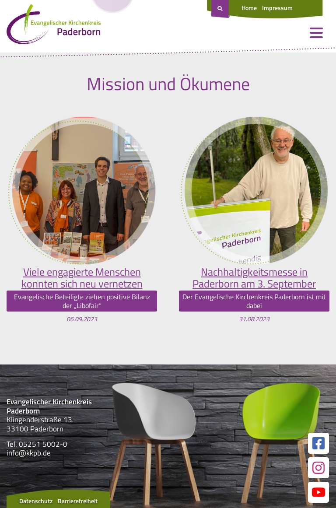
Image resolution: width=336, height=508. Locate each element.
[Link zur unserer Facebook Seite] (318, 443)
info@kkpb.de (29, 453)
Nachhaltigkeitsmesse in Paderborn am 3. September (254, 277)
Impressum (277, 7)
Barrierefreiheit (78, 500)
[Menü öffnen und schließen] (316, 32)
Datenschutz (35, 500)
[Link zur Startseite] (54, 26)
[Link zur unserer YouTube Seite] (318, 492)
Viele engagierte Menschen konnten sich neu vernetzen (82, 277)
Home (249, 7)
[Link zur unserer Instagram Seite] (318, 467)
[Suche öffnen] (221, 9)
